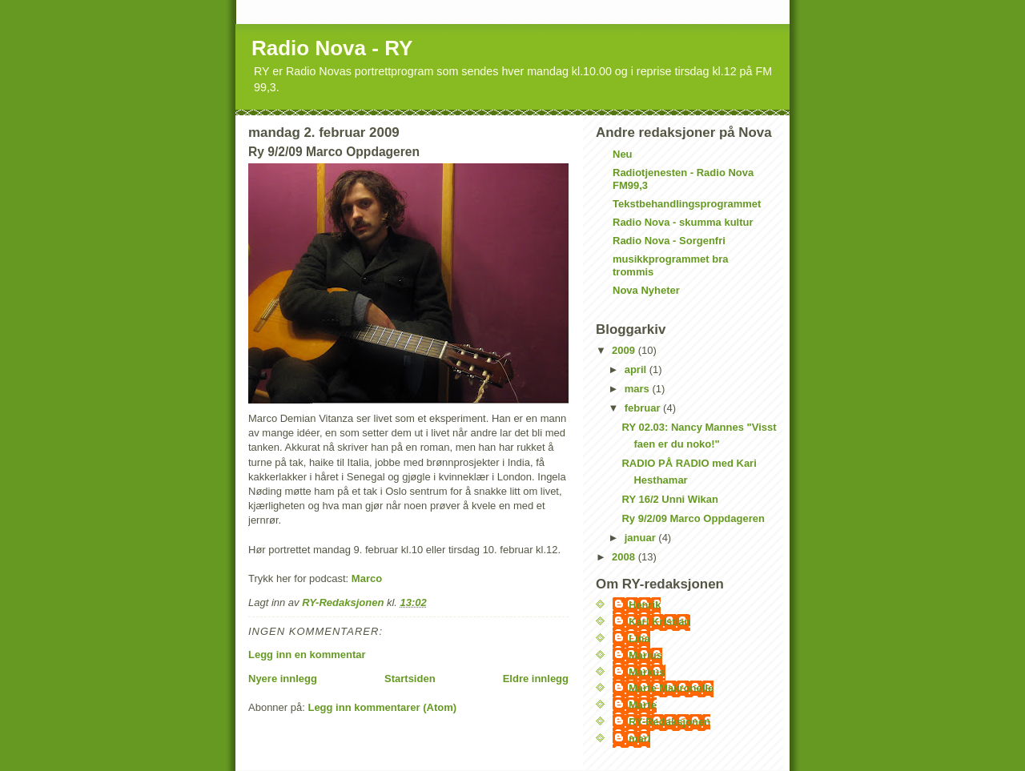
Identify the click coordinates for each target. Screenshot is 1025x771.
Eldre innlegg (536, 679)
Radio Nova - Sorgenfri (669, 241)
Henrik (645, 605)
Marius (645, 655)
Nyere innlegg (282, 679)
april (637, 369)
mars (639, 389)
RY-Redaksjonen (669, 722)
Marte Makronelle (671, 688)
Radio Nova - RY (331, 48)
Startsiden (410, 679)
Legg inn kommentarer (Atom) (382, 707)
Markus (647, 672)
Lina (639, 638)
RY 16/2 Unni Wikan (669, 499)
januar (642, 538)
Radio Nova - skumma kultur (683, 222)
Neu (623, 154)
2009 (625, 350)
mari (639, 739)
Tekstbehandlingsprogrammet (687, 204)
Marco (367, 578)
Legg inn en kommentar (307, 655)
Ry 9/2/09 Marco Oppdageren (692, 518)
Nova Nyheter (646, 290)
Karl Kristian (659, 622)
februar (644, 408)
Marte (643, 705)
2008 (625, 557)
